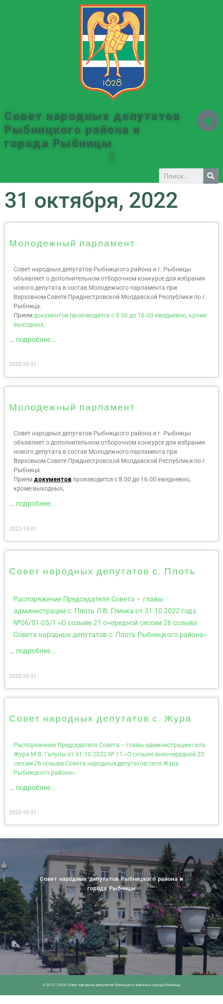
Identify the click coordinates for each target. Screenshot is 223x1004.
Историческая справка (66, 851)
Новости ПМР (55, 851)
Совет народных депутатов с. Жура (100, 717)
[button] (111, 158)
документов (52, 479)
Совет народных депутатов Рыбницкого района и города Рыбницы (92, 130)
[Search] (211, 176)
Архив (60, 851)
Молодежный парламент (72, 242)
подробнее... (36, 339)
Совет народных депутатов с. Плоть (102, 570)
